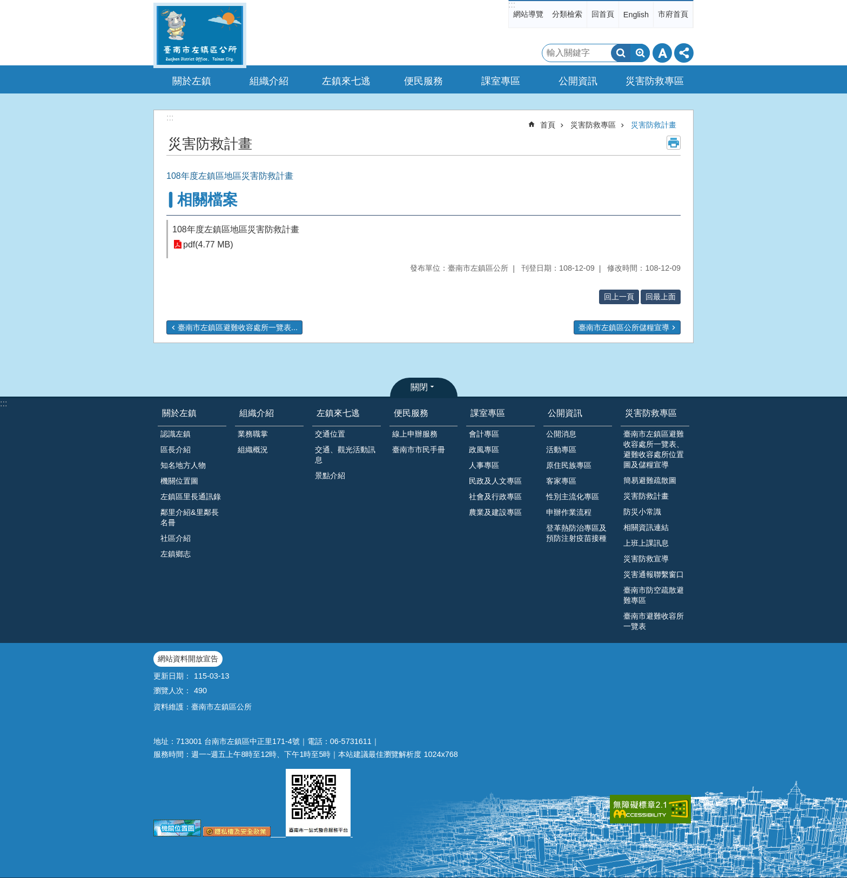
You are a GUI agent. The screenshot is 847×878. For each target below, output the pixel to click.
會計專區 (484, 434)
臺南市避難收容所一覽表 (653, 621)
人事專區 (484, 465)
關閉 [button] (419, 387)
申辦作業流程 (568, 512)
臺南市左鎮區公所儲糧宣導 (624, 327)
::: (511, 4)
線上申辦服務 (415, 434)
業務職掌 (253, 434)
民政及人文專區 (495, 481)
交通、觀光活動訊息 (345, 454)
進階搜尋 (640, 53)
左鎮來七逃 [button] (346, 81)
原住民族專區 (568, 465)
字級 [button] (662, 53)
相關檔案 (207, 199)
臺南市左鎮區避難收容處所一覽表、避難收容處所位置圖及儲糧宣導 (653, 449)
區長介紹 (175, 449)
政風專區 (484, 449)
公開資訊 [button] (578, 81)
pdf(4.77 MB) (208, 244)
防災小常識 (642, 511)
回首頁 (602, 14)
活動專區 (561, 449)
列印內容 (674, 143)
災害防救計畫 (653, 124)
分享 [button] (684, 53)
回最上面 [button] (661, 296)
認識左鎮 (175, 434)
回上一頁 (619, 296)
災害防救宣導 (646, 558)
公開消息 (561, 434)
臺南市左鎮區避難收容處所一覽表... (238, 327)
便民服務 (411, 413)
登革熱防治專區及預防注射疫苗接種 (576, 533)
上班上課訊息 (646, 543)
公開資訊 (565, 413)
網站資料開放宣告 (188, 658)
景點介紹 (330, 475)
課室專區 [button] (500, 81)
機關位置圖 (179, 481)
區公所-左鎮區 (199, 35)
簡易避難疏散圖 (649, 480)
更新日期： (172, 676)
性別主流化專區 (572, 496)
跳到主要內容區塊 (5, 5)
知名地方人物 (183, 465)
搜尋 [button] (620, 53)
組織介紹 (256, 413)
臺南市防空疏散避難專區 (653, 595)
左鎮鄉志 (175, 553)
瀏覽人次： (172, 690)
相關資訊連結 (646, 527)
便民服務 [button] (423, 81)
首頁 (547, 124)
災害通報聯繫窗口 (653, 574)
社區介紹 (175, 538)
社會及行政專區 (495, 496)
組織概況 (253, 449)
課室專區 (487, 413)
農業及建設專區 (495, 512)
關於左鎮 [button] (191, 81)
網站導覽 (528, 14)
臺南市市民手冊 (418, 449)
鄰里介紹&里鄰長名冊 (189, 517)
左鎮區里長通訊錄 (190, 496)
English (636, 14)
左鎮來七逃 (338, 413)
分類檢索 (567, 14)
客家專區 (561, 481)
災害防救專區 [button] (655, 81)
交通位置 (330, 434)
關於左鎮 (179, 413)
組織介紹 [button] (269, 81)
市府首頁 (673, 14)
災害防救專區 (593, 124)
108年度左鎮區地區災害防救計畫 (235, 229)
